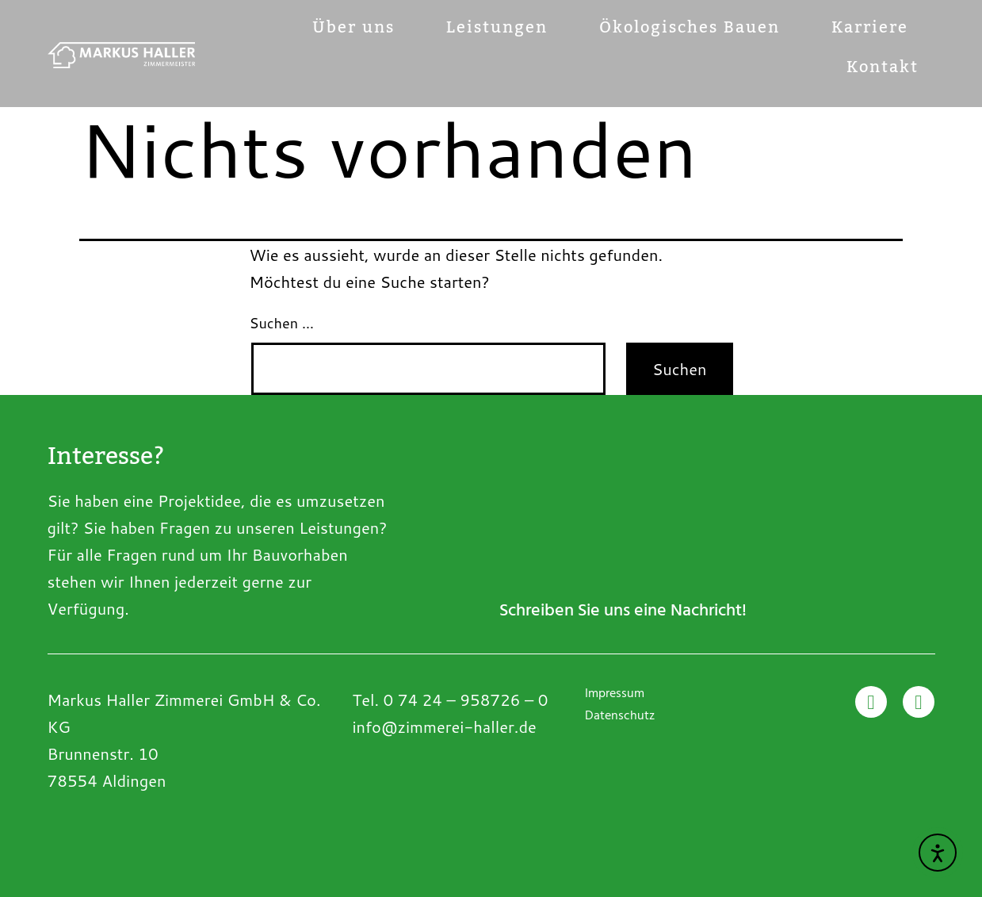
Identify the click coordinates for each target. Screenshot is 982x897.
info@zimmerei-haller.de (444, 726)
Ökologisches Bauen (689, 28)
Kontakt (882, 67)
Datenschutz (620, 716)
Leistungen (497, 28)
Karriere (869, 28)
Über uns (353, 28)
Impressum (614, 694)
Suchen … (282, 322)
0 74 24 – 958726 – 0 (466, 699)
